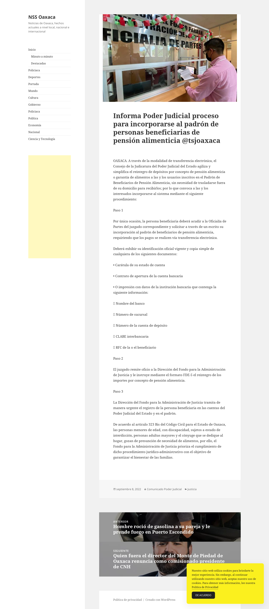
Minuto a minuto (42, 56)
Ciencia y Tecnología (41, 139)
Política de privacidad (127, 600)
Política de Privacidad (205, 588)
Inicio (32, 50)
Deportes (34, 77)
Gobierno (34, 104)
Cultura (33, 98)
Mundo (33, 91)
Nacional (34, 132)
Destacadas (38, 63)
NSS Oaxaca (41, 17)
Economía (34, 125)
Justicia (192, 489)
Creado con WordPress (160, 600)
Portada (33, 84)
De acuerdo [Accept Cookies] (203, 596)
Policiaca (34, 70)
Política (33, 118)
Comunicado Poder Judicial (164, 489)
